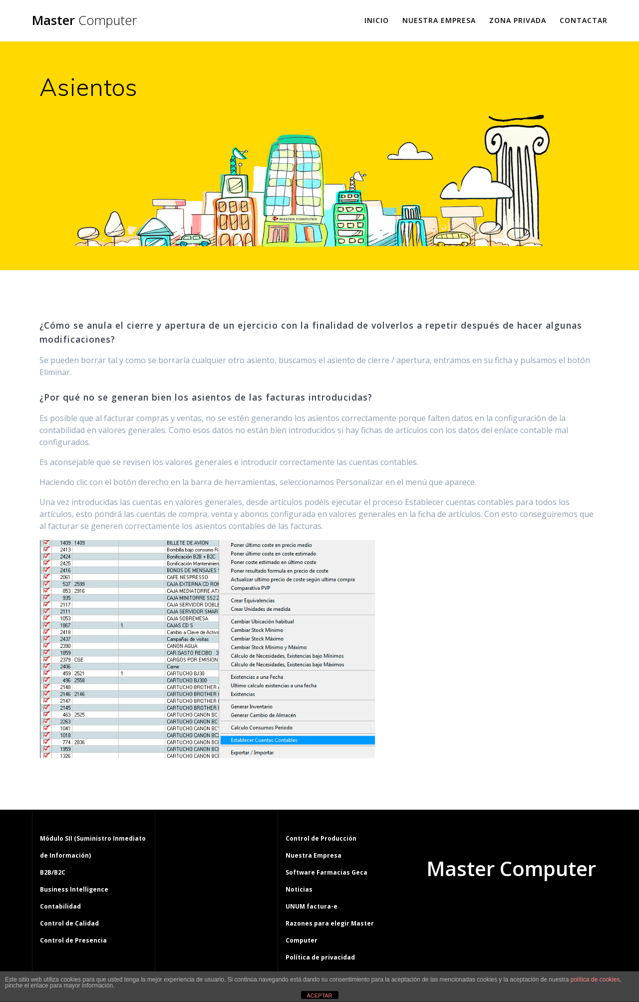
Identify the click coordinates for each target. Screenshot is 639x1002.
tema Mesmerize (540, 906)
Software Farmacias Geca (326, 872)
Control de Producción (321, 838)
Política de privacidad (320, 957)
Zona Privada (517, 20)
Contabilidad (60, 906)
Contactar (584, 20)
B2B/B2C (52, 872)
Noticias (299, 889)
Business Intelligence (74, 889)
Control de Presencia (73, 940)
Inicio (376, 20)
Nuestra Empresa (439, 20)
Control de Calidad (69, 923)
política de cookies (595, 979)
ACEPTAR (319, 996)
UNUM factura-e (311, 906)
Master (84, 20)
